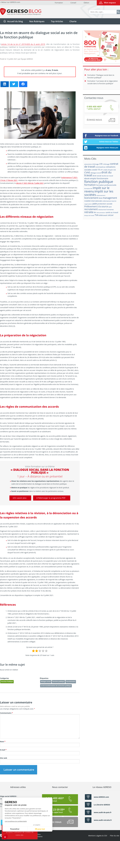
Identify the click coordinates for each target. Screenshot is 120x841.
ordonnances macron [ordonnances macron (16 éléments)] (109, 201)
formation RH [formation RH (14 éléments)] (88, 188)
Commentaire (6, 713)
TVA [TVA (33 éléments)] (96, 215)
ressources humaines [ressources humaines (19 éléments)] (106, 209)
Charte (72, 21)
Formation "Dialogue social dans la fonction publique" (100, 76)
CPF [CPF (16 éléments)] (101, 170)
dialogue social (46, 681)
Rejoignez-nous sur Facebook (101, 135)
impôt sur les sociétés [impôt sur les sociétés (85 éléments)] (98, 193)
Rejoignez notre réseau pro (101, 148)
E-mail (3, 750)
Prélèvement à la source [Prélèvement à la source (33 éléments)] (96, 206)
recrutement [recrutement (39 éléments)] (91, 209)
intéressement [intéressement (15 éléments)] (100, 195)
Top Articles (57, 21)
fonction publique (58, 681)
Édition (86, 3)
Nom (2, 741)
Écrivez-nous (101, 120)
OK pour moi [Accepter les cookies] (18, 829)
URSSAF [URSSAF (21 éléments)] (110, 215)
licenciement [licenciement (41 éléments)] (91, 197)
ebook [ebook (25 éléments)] (87, 178)
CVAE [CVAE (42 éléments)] (87, 172)
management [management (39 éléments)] (110, 197)
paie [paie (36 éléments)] (94, 203)
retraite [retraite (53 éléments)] (88, 212)
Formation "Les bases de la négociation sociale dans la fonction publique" (102, 82)
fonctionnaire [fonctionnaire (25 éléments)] (102, 178)
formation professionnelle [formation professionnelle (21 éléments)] (106, 185)
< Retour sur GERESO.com (10, 2)
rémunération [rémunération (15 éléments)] (101, 212)
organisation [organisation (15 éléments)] (88, 204)
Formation (59, 3)
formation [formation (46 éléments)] (90, 184)
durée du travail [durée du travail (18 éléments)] (107, 176)
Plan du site (114, 835)
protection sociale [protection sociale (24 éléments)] (104, 204)
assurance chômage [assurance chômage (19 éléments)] (91, 164)
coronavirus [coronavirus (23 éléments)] (100, 167)
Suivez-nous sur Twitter (101, 142)
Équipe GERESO (27, 59)
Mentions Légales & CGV (97, 835)
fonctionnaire (70, 681)
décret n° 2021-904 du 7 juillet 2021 (30, 183)
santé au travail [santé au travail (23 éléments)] (112, 212)
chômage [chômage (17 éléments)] (106, 164)
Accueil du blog (15, 21)
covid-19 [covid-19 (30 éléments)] (96, 169)
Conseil (73, 3)
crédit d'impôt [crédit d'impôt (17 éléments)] (108, 170)
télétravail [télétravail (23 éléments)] (103, 215)
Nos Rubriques (36, 21)
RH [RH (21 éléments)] (95, 212)
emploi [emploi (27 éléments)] (93, 178)
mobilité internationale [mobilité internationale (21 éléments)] (93, 201)
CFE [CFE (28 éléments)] (101, 164)
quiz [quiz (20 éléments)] (110, 207)
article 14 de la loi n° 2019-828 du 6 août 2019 (23, 44)
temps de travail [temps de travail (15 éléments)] (89, 215)
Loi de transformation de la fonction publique (56, 685)
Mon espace (110, 2)
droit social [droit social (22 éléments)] (97, 176)
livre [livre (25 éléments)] (100, 198)
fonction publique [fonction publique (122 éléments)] (98, 181)
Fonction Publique (7, 681)
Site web (3, 758)
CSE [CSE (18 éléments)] (114, 170)
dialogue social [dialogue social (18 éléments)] (95, 173)
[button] (5, 837)
